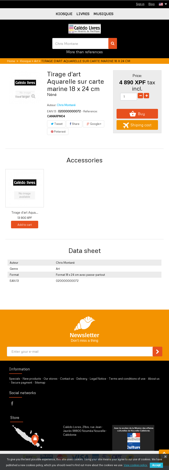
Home (11, 61)
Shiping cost (137, 125)
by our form (81, 445)
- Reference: (89, 111)
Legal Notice (98, 378)
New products (32, 378)
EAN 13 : (52, 111)
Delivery (81, 378)
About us (154, 378)
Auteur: (51, 105)
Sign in (140, 4)
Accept (156, 465)
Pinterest (58, 131)
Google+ (93, 123)
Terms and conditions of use (127, 378)
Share (74, 123)
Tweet (56, 123)
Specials (14, 378)
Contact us (67, 378)
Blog (151, 4)
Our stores (50, 378)
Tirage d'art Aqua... (24, 212)
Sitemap (40, 382)
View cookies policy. (136, 465)
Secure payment (21, 382)
